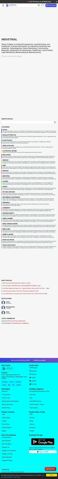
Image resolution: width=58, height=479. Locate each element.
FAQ (13, 385)
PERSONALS (6, 202)
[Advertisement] (29, 23)
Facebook (33, 371)
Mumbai (32, 417)
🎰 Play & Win (50, 469)
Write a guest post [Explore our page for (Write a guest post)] (7, 404)
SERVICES (5, 160)
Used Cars (33, 394)
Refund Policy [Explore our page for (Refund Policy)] (6, 408)
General (5, 129)
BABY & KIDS (6, 229)
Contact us (5, 469)
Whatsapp (33, 368)
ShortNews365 (6, 437)
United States (6, 417)
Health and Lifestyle (8, 239)
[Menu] (3, 5)
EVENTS (5, 186)
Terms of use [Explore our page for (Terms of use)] (6, 398)
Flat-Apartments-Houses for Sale (39, 391)
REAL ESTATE (7, 155)
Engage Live (5, 447)
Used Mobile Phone (35, 401)
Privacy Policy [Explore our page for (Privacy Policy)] (6, 394)
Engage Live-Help (7, 454)
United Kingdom (7, 427)
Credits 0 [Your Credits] (18, 385)
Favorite (11, 382)
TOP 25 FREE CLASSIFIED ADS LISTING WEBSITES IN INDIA (20, 285)
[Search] (38, 5)
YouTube (33, 384)
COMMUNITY (6, 208)
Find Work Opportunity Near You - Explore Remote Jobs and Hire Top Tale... (24, 288)
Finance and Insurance (9, 245)
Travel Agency (34, 408)
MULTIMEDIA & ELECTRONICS (11, 197)
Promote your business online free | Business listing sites (19, 291)
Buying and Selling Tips (9, 135)
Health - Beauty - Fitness (37, 404)
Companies (18, 382)
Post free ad (51, 5)
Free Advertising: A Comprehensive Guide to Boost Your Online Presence (23, 293)
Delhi (31, 414)
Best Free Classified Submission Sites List (15, 283)
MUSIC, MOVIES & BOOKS (10, 224)
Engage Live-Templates (9, 450)
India (3, 414)
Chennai (32, 424)
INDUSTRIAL (6, 176)
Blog (9, 385)
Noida (31, 421)
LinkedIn (33, 381)
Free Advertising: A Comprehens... (20, 323)
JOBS (4, 165)
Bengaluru (33, 427)
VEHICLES (5, 170)
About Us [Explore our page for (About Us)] (5, 391)
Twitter (32, 377)
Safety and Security (8, 145)
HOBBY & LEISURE (8, 234)
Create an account (39, 360)
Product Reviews (7, 140)
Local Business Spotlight (10, 151)
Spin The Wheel (6, 444)
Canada (4, 421)
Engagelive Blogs (7, 460)
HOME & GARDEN (8, 218)
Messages (4, 382)
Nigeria (4, 431)
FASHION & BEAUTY (8, 213)
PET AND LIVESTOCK (9, 192)
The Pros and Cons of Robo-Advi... (17, 321)
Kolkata (32, 431)
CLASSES (5, 181)
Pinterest (33, 374)
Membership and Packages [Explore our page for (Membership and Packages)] (10, 401)
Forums (4, 385)
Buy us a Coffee (42, 452)
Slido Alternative (7, 457)
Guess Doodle (6, 441)
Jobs (31, 398)
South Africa (5, 424)
